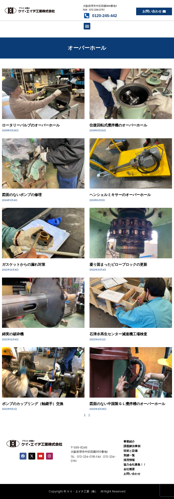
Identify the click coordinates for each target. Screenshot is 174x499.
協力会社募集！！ (135, 464)
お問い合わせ (132, 473)
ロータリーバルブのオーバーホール (31, 125)
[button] (87, 26)
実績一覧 (129, 455)
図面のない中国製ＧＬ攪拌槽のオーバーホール (127, 404)
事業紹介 (129, 441)
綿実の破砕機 (13, 334)
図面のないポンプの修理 (22, 195)
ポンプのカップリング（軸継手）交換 (32, 404)
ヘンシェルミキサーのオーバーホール (120, 195)
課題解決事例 (132, 446)
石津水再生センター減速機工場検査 (118, 334)
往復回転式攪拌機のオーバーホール (118, 125)
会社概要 (129, 469)
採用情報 (129, 460)
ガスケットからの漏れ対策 (23, 264)
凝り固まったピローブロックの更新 (118, 264)
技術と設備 (131, 450)
